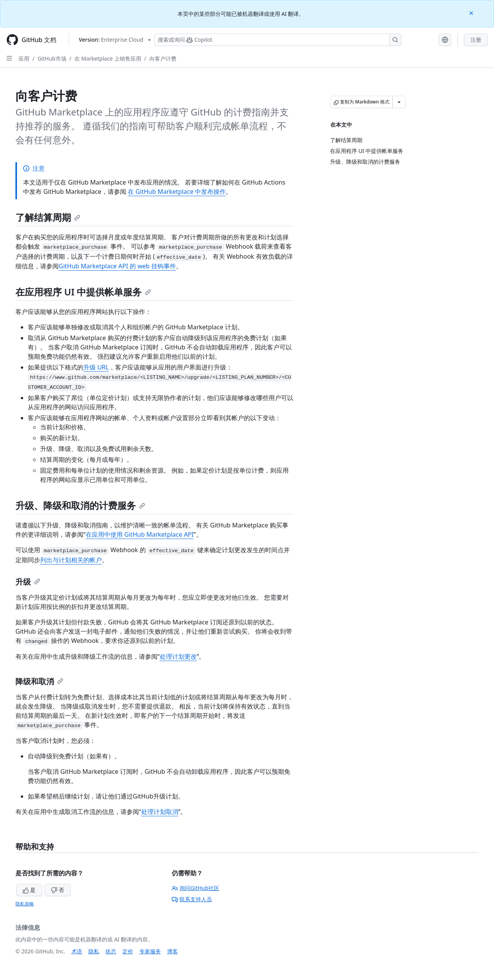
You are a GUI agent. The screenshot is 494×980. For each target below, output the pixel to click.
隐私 (93, 951)
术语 (76, 951)
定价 (127, 951)
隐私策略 (24, 903)
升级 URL (96, 367)
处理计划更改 (178, 656)
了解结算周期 (47, 217)
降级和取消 (39, 681)
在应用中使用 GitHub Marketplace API (140, 534)
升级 (27, 581)
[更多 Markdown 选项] (399, 102)
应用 (24, 58)
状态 (110, 951)
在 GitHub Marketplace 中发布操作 (177, 191)
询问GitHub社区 (195, 888)
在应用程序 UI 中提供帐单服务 (83, 291)
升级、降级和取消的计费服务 (80, 505)
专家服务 (150, 951)
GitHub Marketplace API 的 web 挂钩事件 (117, 266)
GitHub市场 (51, 58)
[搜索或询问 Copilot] (277, 40)
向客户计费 (162, 58)
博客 (172, 951)
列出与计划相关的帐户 (71, 560)
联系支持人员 (192, 899)
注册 (475, 39)
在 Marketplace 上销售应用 (107, 58)
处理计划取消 (159, 811)
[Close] (472, 12)
